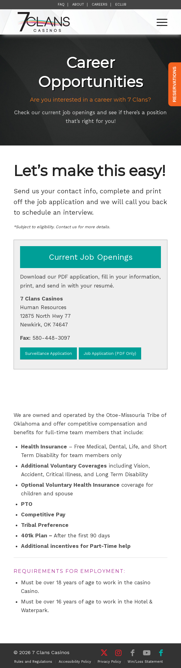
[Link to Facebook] (132, 653)
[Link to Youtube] (146, 653)
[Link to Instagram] (118, 653)
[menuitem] (61, 4)
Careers (99, 4)
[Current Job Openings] (90, 257)
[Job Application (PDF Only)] (110, 353)
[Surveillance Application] (48, 353)
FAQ (61, 4)
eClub (120, 4)
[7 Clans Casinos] (75, 22)
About (78, 4)
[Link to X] (104, 653)
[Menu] (158, 22)
